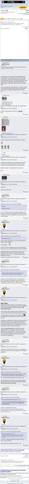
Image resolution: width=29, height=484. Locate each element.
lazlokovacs (6, 175)
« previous (24, 26)
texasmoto (6, 62)
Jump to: (15, 465)
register (2, 7)
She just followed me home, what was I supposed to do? (13, 67)
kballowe (5, 117)
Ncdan (22, 23)
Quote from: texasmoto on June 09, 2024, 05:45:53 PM (11, 236)
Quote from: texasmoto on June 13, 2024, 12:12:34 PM (11, 431)
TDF (4, 152)
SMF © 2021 (14, 478)
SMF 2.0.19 (10, 478)
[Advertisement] (14, 44)
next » (27, 26)
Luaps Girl (19, 23)
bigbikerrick (6, 95)
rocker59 (14, 23)
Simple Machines (20, 478)
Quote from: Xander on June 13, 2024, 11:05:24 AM (10, 397)
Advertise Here (25, 453)
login (11, 6)
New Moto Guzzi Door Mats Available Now (23, 14)
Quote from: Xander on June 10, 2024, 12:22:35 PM (10, 269)
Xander (5, 220)
